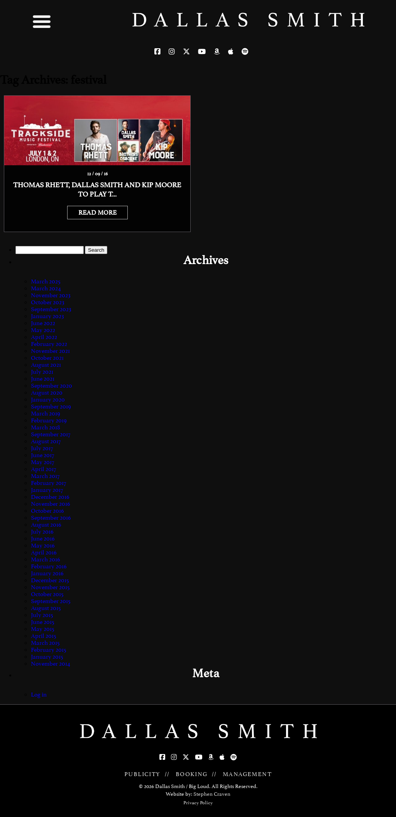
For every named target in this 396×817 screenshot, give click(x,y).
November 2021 (50, 350)
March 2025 (46, 281)
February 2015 (48, 649)
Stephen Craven (211, 794)
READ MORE (97, 212)
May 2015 (42, 628)
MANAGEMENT (247, 774)
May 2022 (43, 330)
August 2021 (46, 364)
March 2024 (46, 288)
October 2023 (47, 302)
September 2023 (51, 309)
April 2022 (44, 337)
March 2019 (45, 413)
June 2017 (42, 455)
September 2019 (51, 406)
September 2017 (50, 434)
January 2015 (47, 656)
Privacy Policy (198, 802)
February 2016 (49, 566)
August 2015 (46, 608)
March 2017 (45, 476)
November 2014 (50, 663)
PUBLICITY (142, 774)
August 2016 (46, 524)
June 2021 (42, 378)
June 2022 (43, 323)
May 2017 (42, 462)
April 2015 (43, 635)
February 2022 (49, 344)
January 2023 (47, 316)
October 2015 (47, 594)
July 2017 (42, 448)
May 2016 (43, 545)
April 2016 (44, 552)
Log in (39, 694)
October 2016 (47, 510)
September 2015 (51, 601)
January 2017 (47, 489)
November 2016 (50, 503)
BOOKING (192, 774)
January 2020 (48, 399)
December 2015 (50, 580)
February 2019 (49, 420)
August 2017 (46, 441)
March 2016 (45, 559)
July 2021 (42, 371)
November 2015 (50, 587)
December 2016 (50, 496)
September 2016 (51, 517)
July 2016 (42, 531)
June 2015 (42, 622)
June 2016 (43, 538)
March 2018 (45, 427)
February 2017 (48, 483)
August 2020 (47, 392)
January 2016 (47, 573)
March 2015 (45, 642)
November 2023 (51, 295)
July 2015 (42, 615)
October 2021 (47, 357)
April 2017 (43, 469)
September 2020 (51, 385)
